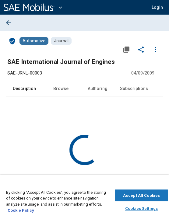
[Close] (161, 184)
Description (24, 88)
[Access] (12, 41)
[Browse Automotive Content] (33, 41)
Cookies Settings (141, 207)
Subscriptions (134, 88)
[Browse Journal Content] (61, 41)
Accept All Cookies (141, 194)
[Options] (156, 49)
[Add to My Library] (126, 49)
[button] (157, 7)
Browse (61, 88)
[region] (84, 198)
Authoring (97, 88)
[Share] (141, 49)
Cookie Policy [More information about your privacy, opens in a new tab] (21, 209)
